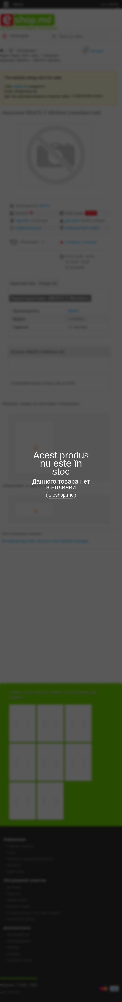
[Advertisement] (61, 526)
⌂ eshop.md (61, 495)
